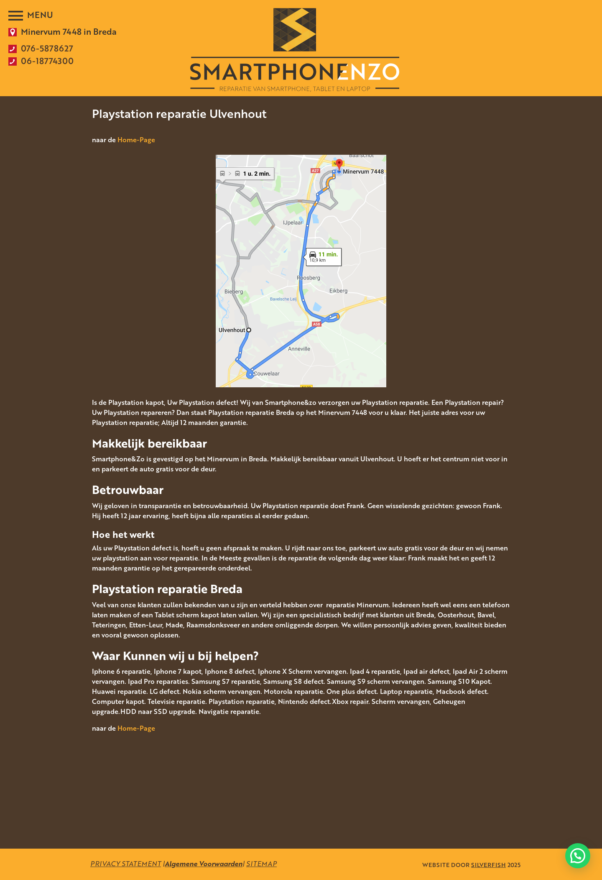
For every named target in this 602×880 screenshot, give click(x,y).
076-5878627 (47, 48)
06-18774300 (47, 60)
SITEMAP (261, 864)
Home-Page (136, 140)
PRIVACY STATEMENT (125, 864)
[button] (577, 855)
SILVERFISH (488, 864)
